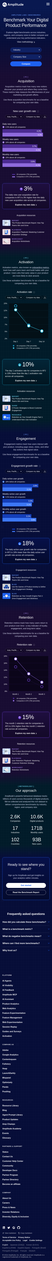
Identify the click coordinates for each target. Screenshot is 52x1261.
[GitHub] (18, 1227)
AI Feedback (8, 990)
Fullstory (6, 1064)
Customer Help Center (12, 1161)
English (5, 1245)
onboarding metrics (40, 267)
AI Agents (6, 981)
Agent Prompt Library (12, 1115)
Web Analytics (9, 1008)
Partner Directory (10, 1179)
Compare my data (33, 117)
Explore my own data (26, 205)
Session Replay (9, 1027)
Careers (6, 1203)
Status (5, 1152)
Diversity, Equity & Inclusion (15, 1217)
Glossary (6, 1138)
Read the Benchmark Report (26, 892)
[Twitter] (8, 1227)
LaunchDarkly (8, 1073)
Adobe (5, 1050)
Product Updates (10, 1119)
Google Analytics (10, 1055)
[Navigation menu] (48, 4)
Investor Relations (11, 1212)
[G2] (13, 1227)
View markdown (9, 1233)
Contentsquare (9, 1059)
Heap (4, 1068)
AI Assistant (8, 999)
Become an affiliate (11, 1184)
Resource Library (10, 1106)
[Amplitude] (12, 4)
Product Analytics (10, 1004)
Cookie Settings (35, 1240)
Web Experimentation (12, 1022)
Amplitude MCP (9, 995)
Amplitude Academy (11, 1129)
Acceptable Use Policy (11, 1240)
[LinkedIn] (3, 1227)
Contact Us (7, 1156)
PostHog (6, 1092)
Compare (26, 64)
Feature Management (12, 1018)
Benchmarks (34, 15)
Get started (26, 885)
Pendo (5, 1087)
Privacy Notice (24, 1237)
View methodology (26, 42)
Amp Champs (8, 1124)
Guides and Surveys (11, 1031)
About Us (6, 1198)
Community (7, 1166)
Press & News (8, 1207)
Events (5, 1133)
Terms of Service (9, 1237)
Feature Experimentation (14, 1013)
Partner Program (10, 1175)
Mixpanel (6, 1078)
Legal (25, 1240)
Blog (4, 1110)
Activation (7, 1036)
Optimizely (7, 1082)
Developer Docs (9, 1170)
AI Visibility (7, 985)
